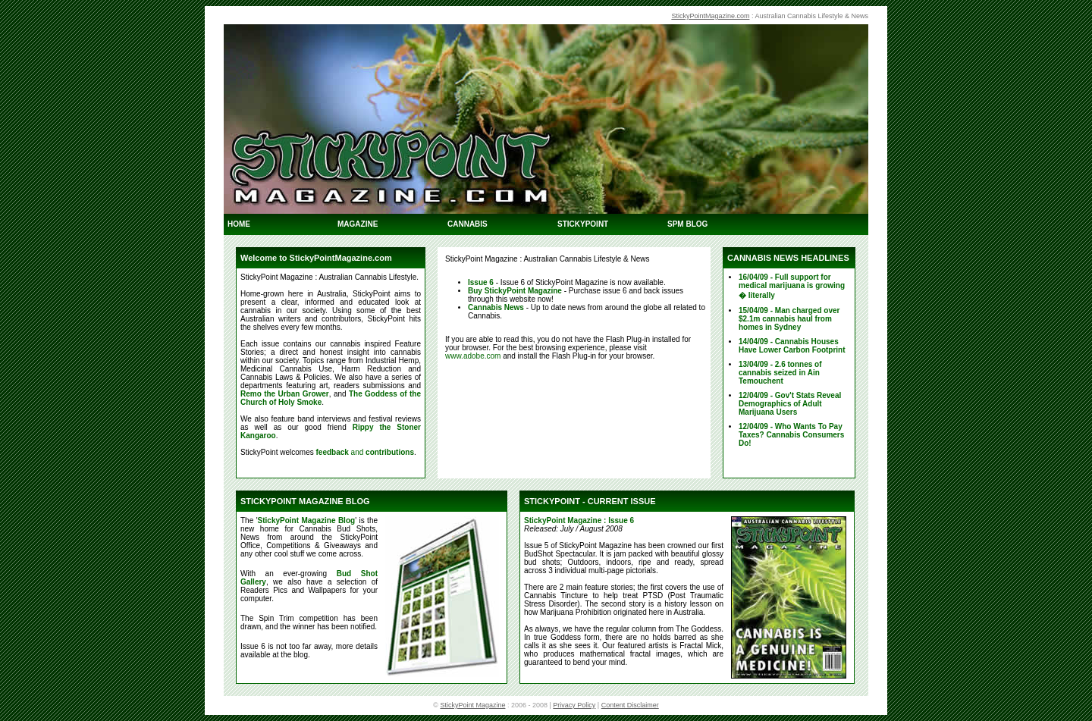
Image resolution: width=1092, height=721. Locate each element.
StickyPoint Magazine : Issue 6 (579, 520)
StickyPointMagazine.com (710, 16)
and (364, 452)
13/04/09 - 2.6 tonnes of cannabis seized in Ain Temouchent (780, 372)
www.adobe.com (472, 356)
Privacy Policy (574, 705)
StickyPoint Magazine (472, 705)
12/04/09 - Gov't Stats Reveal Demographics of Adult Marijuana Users (790, 403)
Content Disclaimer (630, 705)
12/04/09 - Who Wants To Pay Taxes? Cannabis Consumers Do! (791, 434)
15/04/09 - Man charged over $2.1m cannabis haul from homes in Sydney (789, 318)
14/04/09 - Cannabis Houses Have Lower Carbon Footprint (792, 345)
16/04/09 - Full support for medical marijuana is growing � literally (792, 286)
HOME (239, 224)
